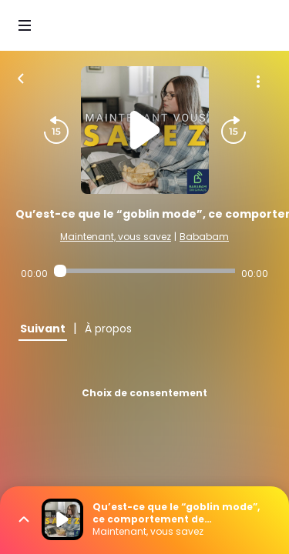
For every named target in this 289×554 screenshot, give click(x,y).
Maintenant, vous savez (115, 236)
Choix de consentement (144, 392)
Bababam (204, 236)
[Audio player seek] (144, 270)
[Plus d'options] (258, 81)
